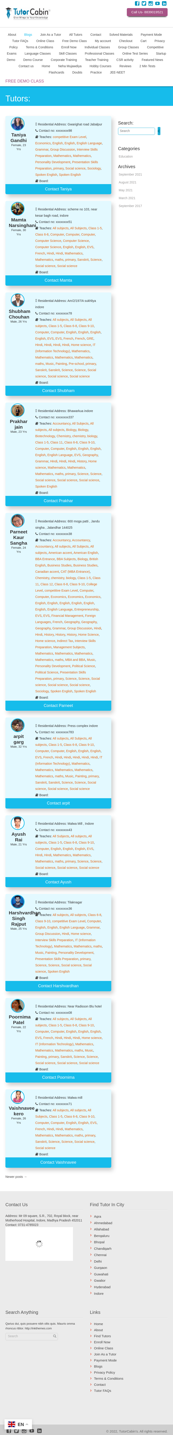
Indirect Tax (65, 641)
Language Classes (38, 53)
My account (103, 40)
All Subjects (78, 228)
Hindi (50, 253)
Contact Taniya (58, 189)
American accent (60, 553)
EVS (90, 247)
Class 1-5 (95, 228)
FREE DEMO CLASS (24, 81)
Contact (95, 34)
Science (96, 259)
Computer (57, 234)
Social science (75, 168)
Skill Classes (68, 53)
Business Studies (59, 565)
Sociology (94, 168)
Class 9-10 (86, 326)
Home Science (88, 634)
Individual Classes (97, 47)
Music (50, 363)
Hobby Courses (101, 66)
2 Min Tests (147, 66)
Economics (43, 143)
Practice (96, 72)
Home (46, 66)
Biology (71, 430)
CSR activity (125, 59)
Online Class (45, 40)
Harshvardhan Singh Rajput (25, 918)
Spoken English (46, 174)
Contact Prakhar (58, 501)
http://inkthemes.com (38, 1328)
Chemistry (64, 436)
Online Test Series (135, 53)
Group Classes (128, 47)
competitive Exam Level (69, 137)
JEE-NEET (117, 72)
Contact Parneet (58, 705)
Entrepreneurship (86, 609)
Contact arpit (58, 803)
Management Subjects (69, 647)
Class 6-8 (42, 234)
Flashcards (56, 72)
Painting (61, 363)
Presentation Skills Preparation (56, 959)
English (57, 143)
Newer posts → (16, 1177)
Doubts (77, 72)
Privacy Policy (104, 1372)
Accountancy (62, 423)
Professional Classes (99, 53)
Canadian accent (47, 571)
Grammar (41, 149)
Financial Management (67, 615)
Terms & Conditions (39, 47)
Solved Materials (121, 34)
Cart (143, 40)
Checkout (125, 40)
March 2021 (127, 198)
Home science (81, 345)
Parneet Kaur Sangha (18, 537)
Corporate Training (64, 59)
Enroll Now (69, 47)
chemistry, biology (84, 436)
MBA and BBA (75, 660)
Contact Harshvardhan (58, 986)
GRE (90, 338)
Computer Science (48, 241)
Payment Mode (151, 34)
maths (59, 259)
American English (85, 553)
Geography (90, 455)
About (12, 34)
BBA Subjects (66, 559)
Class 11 (56, 442)
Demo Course (33, 59)
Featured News (152, 59)
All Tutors (75, 34)
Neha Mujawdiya (70, 66)
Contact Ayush (58, 882)
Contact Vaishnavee (58, 1162)
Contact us (26, 66)
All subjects (61, 228)
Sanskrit (83, 259)
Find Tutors (102, 1336)
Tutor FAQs (20, 40)
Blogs (28, 34)
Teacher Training (96, 59)
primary (58, 168)
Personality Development (53, 162)
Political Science (83, 666)
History (82, 461)
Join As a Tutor (50, 34)
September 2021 (130, 174)
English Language (89, 143)
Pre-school (76, 363)
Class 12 (47, 584)
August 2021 (128, 182)
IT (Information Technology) (54, 1044)
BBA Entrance (45, 559)
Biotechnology (45, 436)
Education (126, 156)
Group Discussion (62, 149)
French (40, 253)
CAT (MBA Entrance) (75, 571)
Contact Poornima (58, 1077)
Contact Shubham (58, 390)
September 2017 (130, 206)
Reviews (125, 66)
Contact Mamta (58, 280)
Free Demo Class (74, 40)
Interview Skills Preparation (54, 940)
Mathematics (62, 156)
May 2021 (125, 190)
